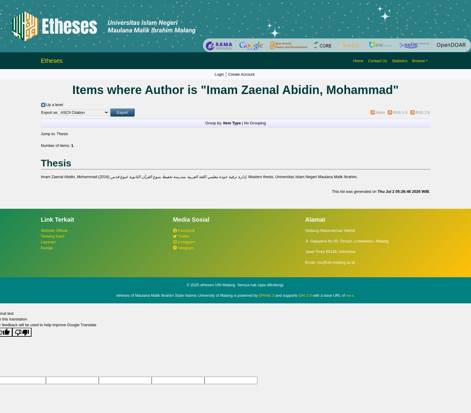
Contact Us (377, 61)
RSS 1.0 (400, 112)
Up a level (54, 104)
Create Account (241, 74)
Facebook (184, 230)
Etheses (51, 60)
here (350, 295)
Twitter (181, 236)
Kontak (47, 248)
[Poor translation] (22, 332)
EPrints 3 (266, 295)
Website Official (54, 230)
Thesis (62, 134)
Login (219, 74)
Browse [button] (418, 61)
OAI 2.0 (305, 295)
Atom (380, 112)
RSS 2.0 (422, 112)
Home (358, 61)
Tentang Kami (52, 236)
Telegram (183, 248)
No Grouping (255, 123)
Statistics (399, 61)
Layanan (48, 242)
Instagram (184, 242)
